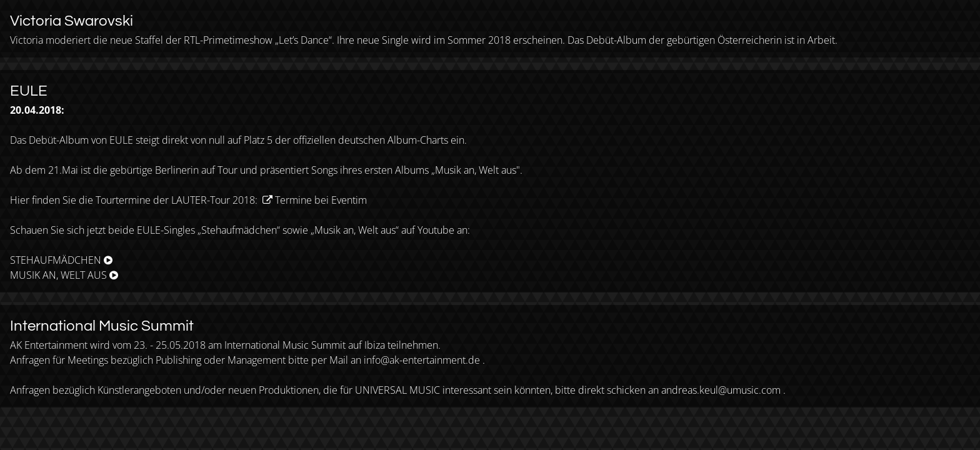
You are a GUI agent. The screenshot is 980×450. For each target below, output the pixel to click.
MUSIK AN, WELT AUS (58, 275)
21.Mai (63, 170)
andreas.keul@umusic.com (721, 390)
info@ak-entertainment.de (422, 360)
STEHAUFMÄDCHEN (55, 260)
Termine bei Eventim (321, 200)
